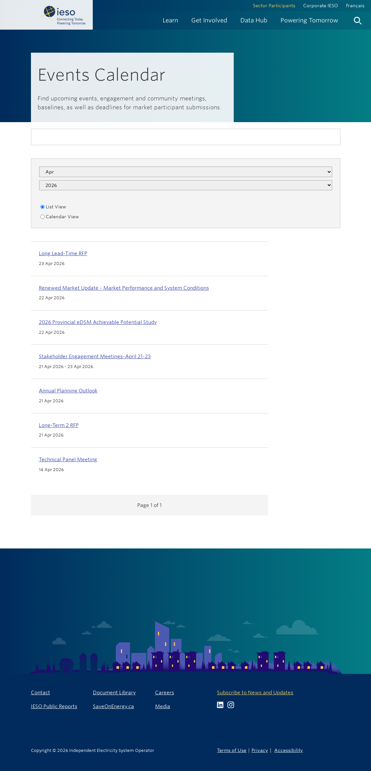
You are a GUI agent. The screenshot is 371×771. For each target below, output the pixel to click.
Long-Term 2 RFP (59, 425)
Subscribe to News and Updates (255, 692)
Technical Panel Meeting (68, 459)
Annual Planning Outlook (68, 390)
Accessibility (288, 750)
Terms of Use (231, 750)
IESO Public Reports (54, 706)
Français (355, 5)
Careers (164, 692)
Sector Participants (274, 5)
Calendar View (59, 216)
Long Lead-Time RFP (63, 253)
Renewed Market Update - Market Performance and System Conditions (124, 288)
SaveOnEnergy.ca (113, 706)
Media (162, 706)
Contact (40, 692)
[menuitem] (170, 20)
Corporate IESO (320, 5)
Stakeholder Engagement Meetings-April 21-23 (95, 356)
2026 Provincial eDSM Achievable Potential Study (98, 322)
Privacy (260, 750)
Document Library (114, 692)
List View (52, 206)
